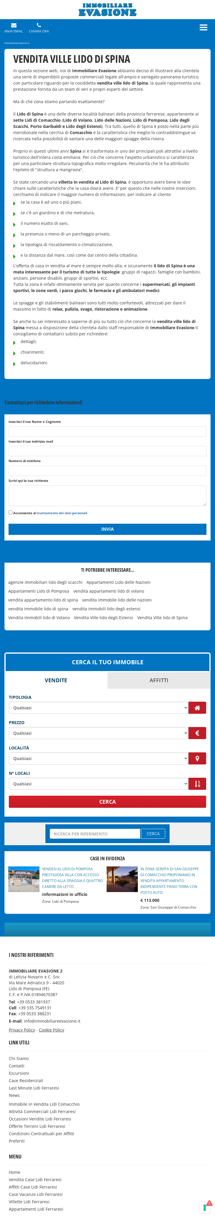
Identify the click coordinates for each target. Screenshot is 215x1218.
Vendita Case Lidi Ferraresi (35, 1179)
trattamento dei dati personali (62, 513)
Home (14, 1172)
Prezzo (16, 722)
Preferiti (17, 1141)
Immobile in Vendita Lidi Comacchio (44, 1104)
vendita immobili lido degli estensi (106, 609)
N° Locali (19, 773)
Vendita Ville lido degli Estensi (103, 617)
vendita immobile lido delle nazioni (117, 600)
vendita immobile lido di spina (38, 609)
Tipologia (20, 697)
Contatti (16, 1066)
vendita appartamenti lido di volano (108, 591)
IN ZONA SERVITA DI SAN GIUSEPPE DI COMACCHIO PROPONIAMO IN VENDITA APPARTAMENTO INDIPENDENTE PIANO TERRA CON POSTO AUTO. (169, 880)
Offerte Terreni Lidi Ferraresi (37, 1126)
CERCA (107, 801)
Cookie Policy (51, 1030)
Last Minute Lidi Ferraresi (34, 1088)
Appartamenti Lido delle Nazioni (118, 582)
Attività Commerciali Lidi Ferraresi (42, 1111)
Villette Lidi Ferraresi (29, 1201)
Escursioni (19, 1073)
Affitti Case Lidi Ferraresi (33, 1187)
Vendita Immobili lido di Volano (39, 617)
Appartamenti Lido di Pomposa (38, 591)
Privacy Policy (22, 1030)
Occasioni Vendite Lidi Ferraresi (40, 1119)
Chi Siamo (19, 1058)
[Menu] (203, 27)
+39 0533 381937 (33, 1002)
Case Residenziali (26, 1080)
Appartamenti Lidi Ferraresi (36, 1209)
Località (19, 748)
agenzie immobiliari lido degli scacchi (45, 582)
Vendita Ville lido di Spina (162, 617)
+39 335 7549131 (35, 1008)
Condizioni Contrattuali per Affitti (41, 1133)
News (14, 1095)
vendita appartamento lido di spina (43, 600)
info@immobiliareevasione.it (52, 1021)
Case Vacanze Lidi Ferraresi (36, 1194)
